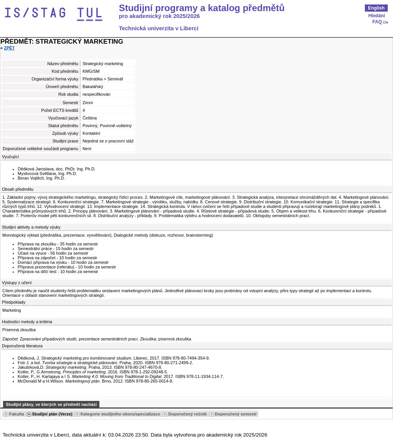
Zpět (9, 48)
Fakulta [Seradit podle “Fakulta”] (16, 414)
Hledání (376, 15)
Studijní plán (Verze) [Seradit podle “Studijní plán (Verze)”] (52, 414)
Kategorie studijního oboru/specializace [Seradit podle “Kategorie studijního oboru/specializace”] (120, 414)
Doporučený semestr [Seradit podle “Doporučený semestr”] (236, 414)
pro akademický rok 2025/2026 (159, 16)
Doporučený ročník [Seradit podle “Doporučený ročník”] (187, 414)
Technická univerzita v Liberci (158, 28)
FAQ (377, 22)
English (376, 8)
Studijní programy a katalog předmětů (202, 8)
